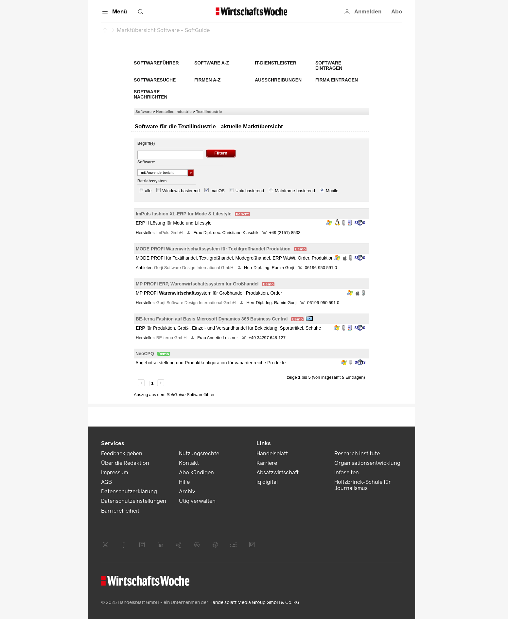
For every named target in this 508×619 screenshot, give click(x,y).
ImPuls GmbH (170, 232)
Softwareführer (156, 62)
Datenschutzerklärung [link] (129, 491)
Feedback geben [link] (121, 453)
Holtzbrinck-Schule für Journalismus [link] (362, 485)
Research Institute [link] (357, 453)
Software (143, 111)
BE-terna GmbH (172, 337)
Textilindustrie (209, 111)
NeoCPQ (144, 353)
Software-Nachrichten (150, 94)
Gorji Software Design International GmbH (194, 267)
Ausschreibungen (278, 79)
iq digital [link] (267, 482)
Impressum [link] (114, 472)
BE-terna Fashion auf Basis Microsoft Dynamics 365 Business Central (212, 318)
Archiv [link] (187, 491)
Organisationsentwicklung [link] (367, 463)
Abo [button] (396, 11)
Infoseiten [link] (346, 472)
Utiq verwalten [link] (197, 501)
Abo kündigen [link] (196, 472)
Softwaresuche (155, 79)
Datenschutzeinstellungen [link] (133, 501)
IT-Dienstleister (275, 62)
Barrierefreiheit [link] (120, 511)
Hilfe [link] (184, 482)
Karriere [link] (266, 463)
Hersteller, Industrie (174, 111)
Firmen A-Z (207, 79)
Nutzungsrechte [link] (199, 453)
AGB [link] (106, 482)
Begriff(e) (146, 143)
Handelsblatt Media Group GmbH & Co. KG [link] (254, 602)
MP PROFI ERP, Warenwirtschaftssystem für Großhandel (197, 283)
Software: (146, 162)
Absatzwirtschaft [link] (277, 472)
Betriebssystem (151, 181)
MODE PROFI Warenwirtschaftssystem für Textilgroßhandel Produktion (213, 248)
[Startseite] (105, 30)
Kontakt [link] (189, 463)
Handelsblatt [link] (272, 453)
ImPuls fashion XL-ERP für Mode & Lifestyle (183, 213)
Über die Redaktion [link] (125, 463)
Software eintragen (328, 65)
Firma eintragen (336, 79)
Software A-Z (211, 62)
